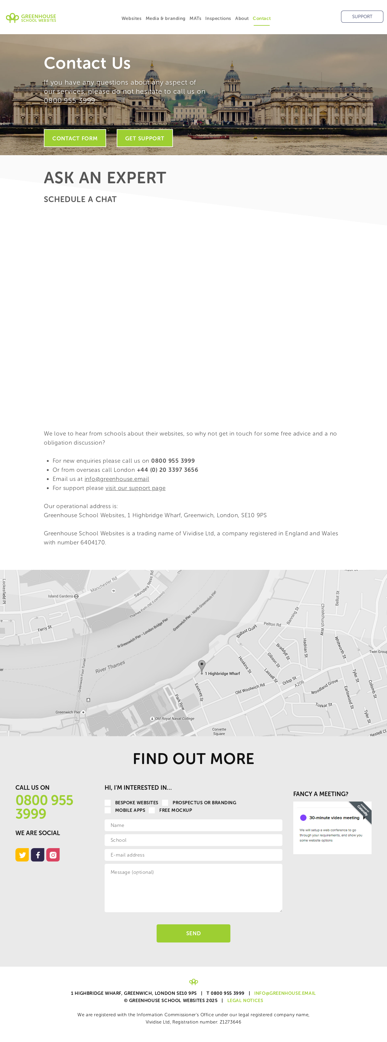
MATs (195, 18)
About (242, 18)
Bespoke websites (131, 802)
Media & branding (166, 18)
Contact (262, 18)
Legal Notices (245, 1000)
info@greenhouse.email (117, 478)
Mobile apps (125, 810)
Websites (132, 18)
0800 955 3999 (44, 807)
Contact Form (75, 138)
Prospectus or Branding (199, 802)
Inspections (218, 18)
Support (362, 16)
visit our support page (136, 488)
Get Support (144, 138)
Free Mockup (170, 810)
